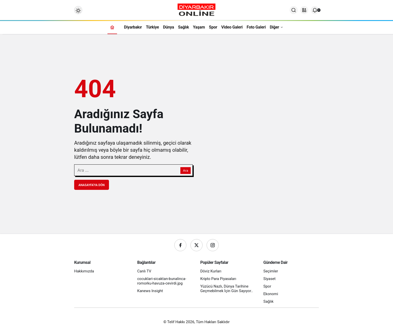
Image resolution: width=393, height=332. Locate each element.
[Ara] (294, 10)
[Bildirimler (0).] (315, 10)
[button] (304, 10)
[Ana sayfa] (112, 27)
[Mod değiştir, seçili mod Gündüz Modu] (78, 10)
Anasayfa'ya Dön (91, 185)
